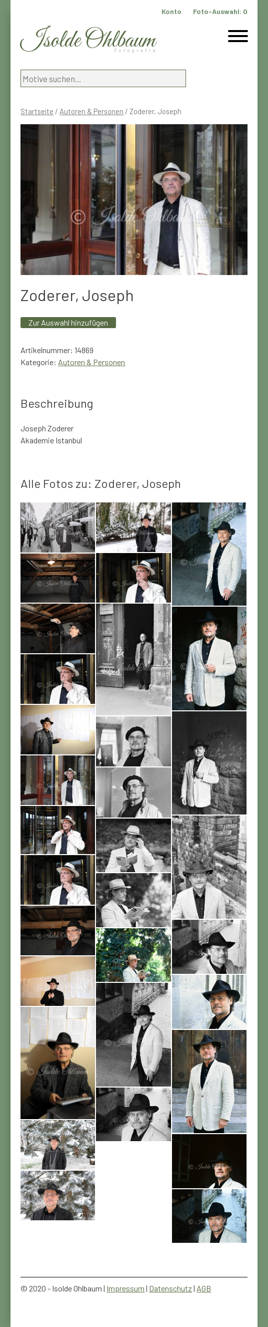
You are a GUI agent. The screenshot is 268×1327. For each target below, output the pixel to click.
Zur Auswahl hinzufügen (68, 322)
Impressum (125, 1288)
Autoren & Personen (92, 111)
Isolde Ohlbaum (88, 41)
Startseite (37, 111)
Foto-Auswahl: (220, 11)
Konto (172, 11)
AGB (203, 1288)
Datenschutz (170, 1288)
